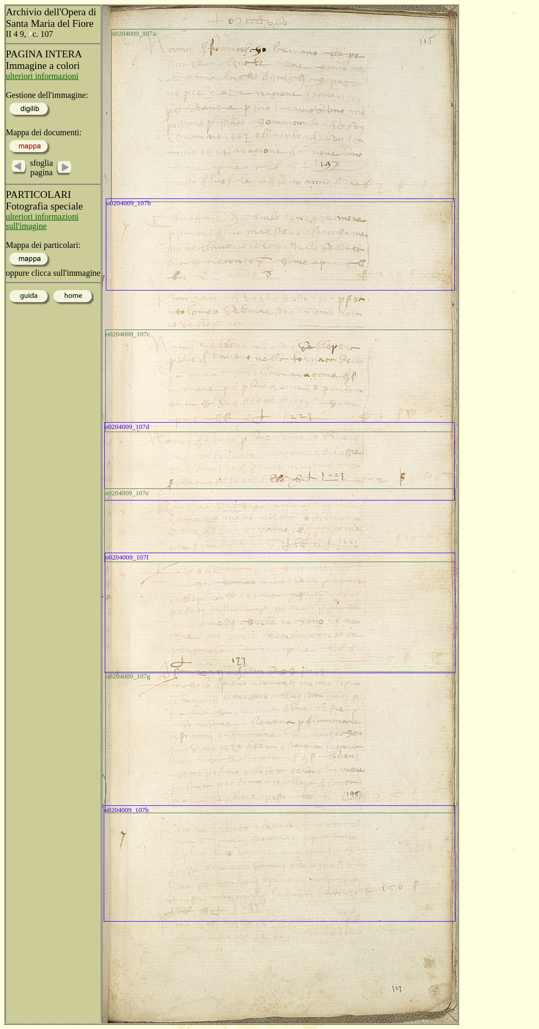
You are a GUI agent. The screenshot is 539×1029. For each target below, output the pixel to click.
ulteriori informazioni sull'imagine (42, 221)
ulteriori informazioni (42, 76)
